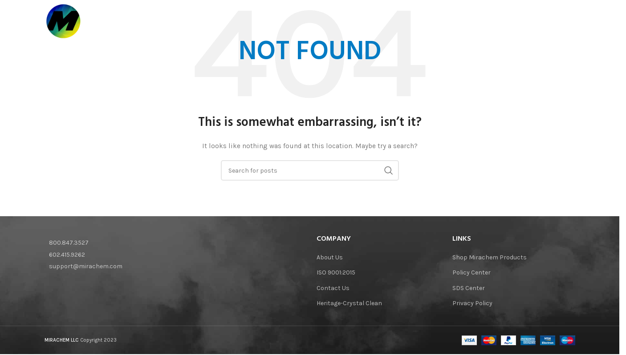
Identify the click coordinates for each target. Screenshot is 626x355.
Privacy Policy (472, 303)
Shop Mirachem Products (489, 257)
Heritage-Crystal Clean (349, 303)
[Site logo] (65, 22)
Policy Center (471, 272)
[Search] (571, 23)
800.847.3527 (69, 242)
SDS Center (468, 288)
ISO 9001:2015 (336, 272)
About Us (330, 257)
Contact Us (333, 288)
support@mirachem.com (85, 266)
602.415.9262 (67, 254)
